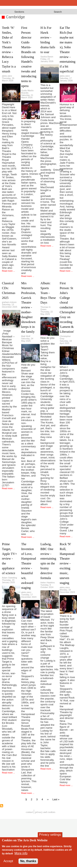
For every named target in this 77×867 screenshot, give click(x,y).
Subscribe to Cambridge (1, 805)
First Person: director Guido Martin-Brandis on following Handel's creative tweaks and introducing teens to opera (28, 57)
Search (58, 11)
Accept (8, 861)
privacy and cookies (45, 812)
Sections (19, 11)
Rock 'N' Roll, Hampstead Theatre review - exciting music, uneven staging (67, 563)
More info (20, 853)
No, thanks (28, 861)
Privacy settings (50, 834)
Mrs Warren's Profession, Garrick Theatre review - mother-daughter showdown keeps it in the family (28, 307)
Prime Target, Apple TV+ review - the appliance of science (9, 558)
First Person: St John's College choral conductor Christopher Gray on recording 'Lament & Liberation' (67, 307)
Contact (29, 812)
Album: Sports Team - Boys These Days (48, 293)
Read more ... (8, 271)
